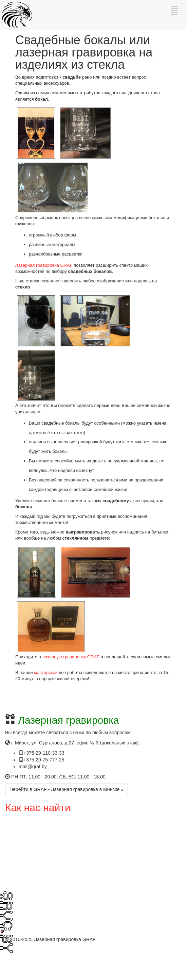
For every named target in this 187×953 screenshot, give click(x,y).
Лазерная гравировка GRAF (44, 265)
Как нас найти (38, 807)
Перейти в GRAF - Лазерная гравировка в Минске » (67, 789)
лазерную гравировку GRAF (70, 656)
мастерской (46, 672)
